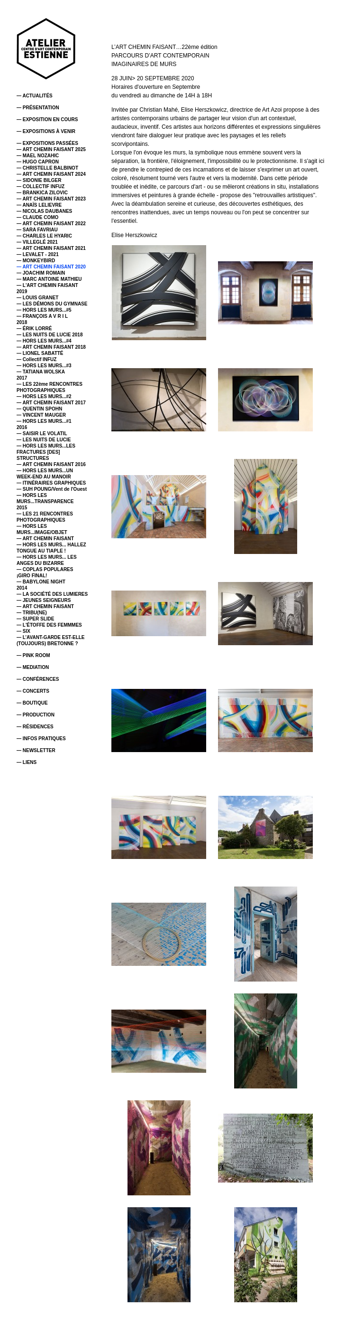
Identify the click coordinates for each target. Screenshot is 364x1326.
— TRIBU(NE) (32, 612)
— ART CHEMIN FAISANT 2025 (51, 149)
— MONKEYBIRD (36, 260)
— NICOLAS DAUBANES (44, 211)
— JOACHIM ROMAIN (41, 273)
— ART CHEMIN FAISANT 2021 (51, 248)
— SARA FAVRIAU (37, 229)
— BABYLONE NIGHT (41, 581)
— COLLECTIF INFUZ (40, 186)
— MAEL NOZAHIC (38, 155)
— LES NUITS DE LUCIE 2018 (49, 334)
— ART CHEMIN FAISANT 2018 (51, 347)
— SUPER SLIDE (35, 618)
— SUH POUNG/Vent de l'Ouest (52, 489)
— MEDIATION (33, 667)
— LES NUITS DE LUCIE (44, 439)
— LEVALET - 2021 (38, 254)
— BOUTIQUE (32, 703)
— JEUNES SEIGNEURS (44, 600)
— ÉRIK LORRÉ (34, 328)
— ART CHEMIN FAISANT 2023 (51, 198)
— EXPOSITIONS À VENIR (46, 131)
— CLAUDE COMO (37, 217)
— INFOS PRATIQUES (41, 738)
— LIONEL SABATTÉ (40, 353)
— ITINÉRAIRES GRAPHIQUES (51, 483)
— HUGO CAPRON (38, 161)
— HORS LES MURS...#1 (44, 421)
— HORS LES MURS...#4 (44, 340)
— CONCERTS (33, 691)
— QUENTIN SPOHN (39, 408)
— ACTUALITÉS (35, 95)
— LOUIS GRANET (37, 297)
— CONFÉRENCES (38, 679)
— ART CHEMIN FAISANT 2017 (51, 402)
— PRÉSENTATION (38, 107)
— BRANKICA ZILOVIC (42, 192)
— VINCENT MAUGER (41, 415)
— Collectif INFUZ (36, 359)
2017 (22, 378)
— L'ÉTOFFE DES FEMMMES (49, 625)
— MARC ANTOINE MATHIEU (49, 279)
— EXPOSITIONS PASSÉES (47, 143)
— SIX (23, 631)
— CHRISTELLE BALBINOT (47, 168)
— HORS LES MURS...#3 (44, 365)
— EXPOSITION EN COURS (47, 119)
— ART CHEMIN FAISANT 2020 (51, 266)
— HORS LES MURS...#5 (44, 310)
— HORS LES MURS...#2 (44, 396)
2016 (22, 427)
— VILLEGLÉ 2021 (37, 242)
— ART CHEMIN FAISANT (45, 538)
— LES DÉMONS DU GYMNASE (52, 303)
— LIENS (26, 762)
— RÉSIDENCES (35, 726)
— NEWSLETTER (36, 750)
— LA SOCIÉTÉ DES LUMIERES (52, 594)
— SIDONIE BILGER (39, 180)
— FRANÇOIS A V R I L (42, 316)
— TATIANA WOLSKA (41, 371)
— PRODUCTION (36, 714)
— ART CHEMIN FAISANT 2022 (51, 223)
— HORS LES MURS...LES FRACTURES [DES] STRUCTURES (46, 452)
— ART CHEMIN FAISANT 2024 (51, 174)
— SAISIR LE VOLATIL (42, 433)
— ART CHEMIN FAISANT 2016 (51, 464)
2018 (22, 322)
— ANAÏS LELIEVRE (39, 205)
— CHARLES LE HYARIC (44, 235)
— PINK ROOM (33, 655)
